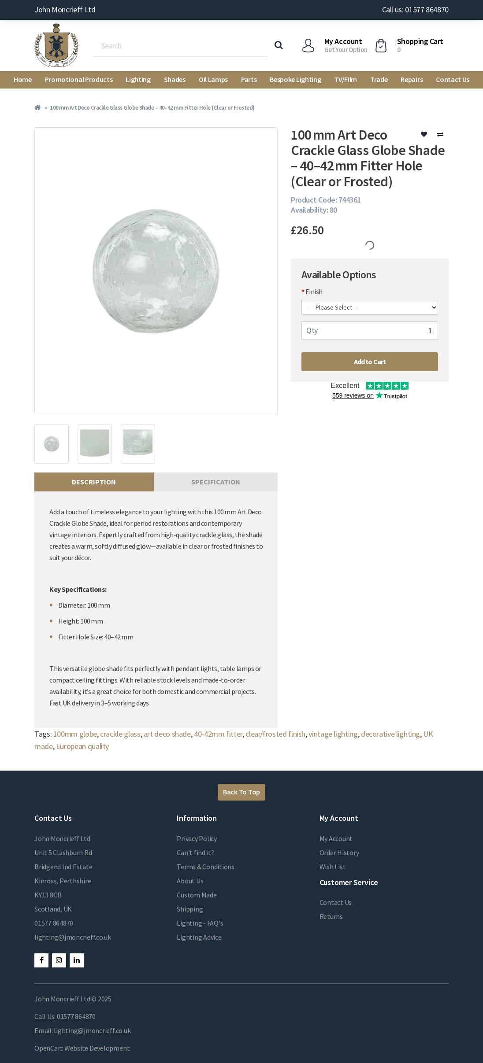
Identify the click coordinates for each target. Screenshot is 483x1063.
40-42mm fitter (218, 734)
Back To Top (241, 791)
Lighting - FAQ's (200, 923)
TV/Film (345, 79)
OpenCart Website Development (82, 1048)
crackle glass (120, 734)
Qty (312, 330)
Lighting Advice (199, 937)
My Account (336, 838)
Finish (314, 291)
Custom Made (196, 894)
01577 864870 (53, 923)
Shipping (190, 908)
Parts (248, 79)
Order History (339, 852)
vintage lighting (332, 734)
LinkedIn (77, 960)
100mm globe (75, 734)
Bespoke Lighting (295, 79)
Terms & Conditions (205, 866)
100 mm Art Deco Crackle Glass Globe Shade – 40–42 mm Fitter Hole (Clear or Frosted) (152, 107)
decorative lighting (390, 734)
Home (23, 79)
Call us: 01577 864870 (415, 9)
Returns (331, 916)
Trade (378, 79)
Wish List (333, 866)
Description (94, 481)
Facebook (41, 960)
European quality (82, 746)
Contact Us (452, 79)
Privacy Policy (197, 838)
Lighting (138, 79)
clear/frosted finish (275, 734)
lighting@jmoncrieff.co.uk (72, 937)
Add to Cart (370, 361)
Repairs (412, 79)
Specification (215, 481)
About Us (190, 880)
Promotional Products (79, 79)
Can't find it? (195, 852)
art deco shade (167, 734)
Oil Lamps (213, 79)
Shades (175, 79)
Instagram (59, 960)
